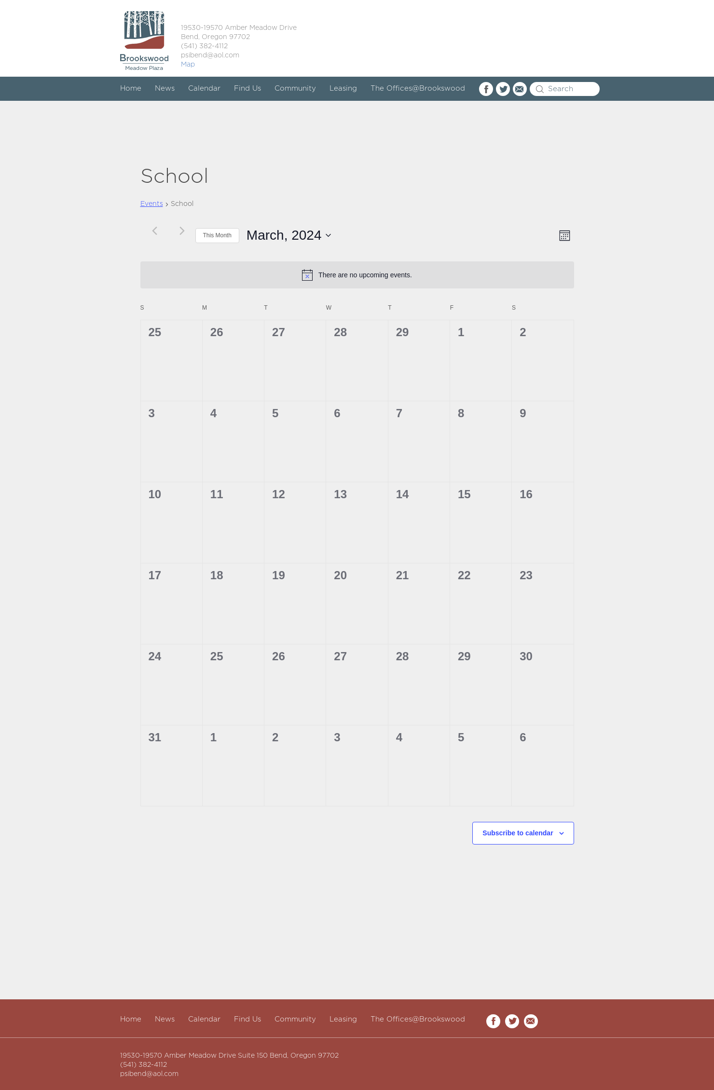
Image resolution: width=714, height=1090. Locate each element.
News (165, 88)
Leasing (343, 88)
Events (151, 204)
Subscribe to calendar (517, 833)
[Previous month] (155, 230)
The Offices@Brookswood (418, 88)
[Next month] (182, 230)
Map (188, 65)
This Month (217, 235)
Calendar (204, 88)
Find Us (247, 88)
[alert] (357, 274)
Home (130, 88)
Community (295, 88)
